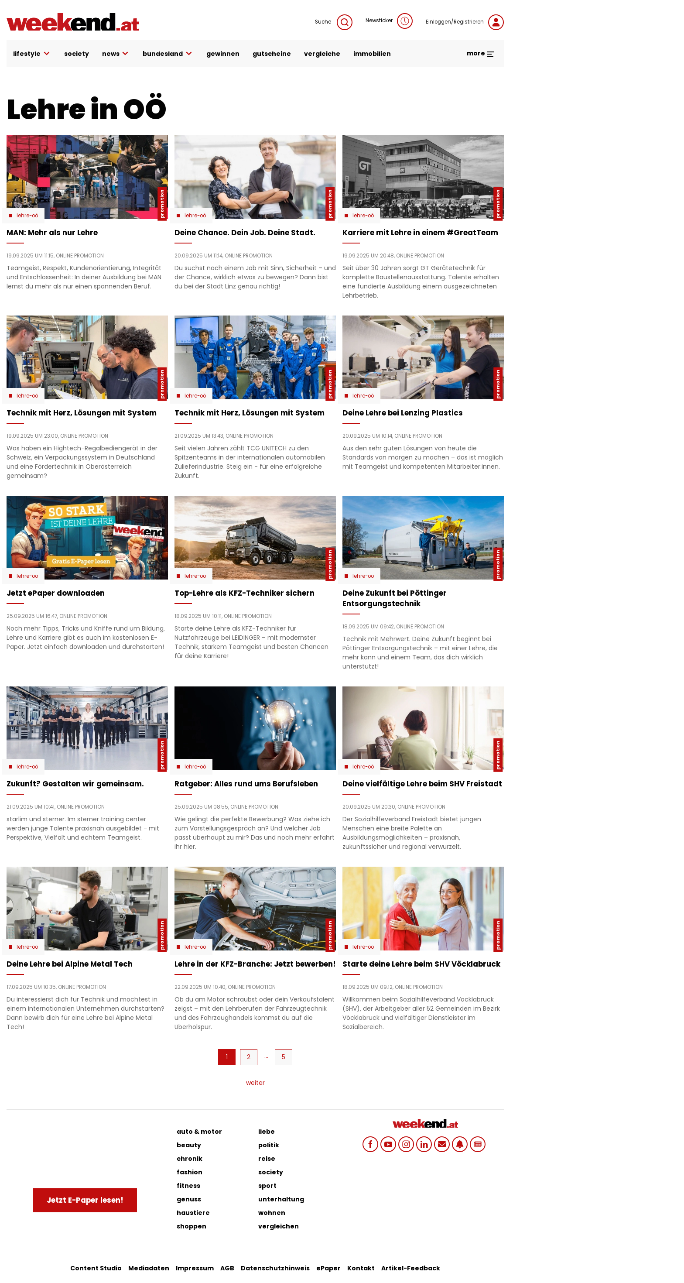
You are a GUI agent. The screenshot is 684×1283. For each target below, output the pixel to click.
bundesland (168, 53)
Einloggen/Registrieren (465, 22)
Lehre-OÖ (27, 215)
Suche (333, 22)
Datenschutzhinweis (275, 1268)
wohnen (271, 1212)
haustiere (193, 1212)
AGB (227, 1268)
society (76, 53)
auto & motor (199, 1131)
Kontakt (361, 1268)
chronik (189, 1158)
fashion (189, 1172)
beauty (189, 1145)
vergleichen (278, 1226)
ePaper (328, 1268)
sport (267, 1185)
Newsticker (389, 21)
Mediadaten (148, 1268)
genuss (189, 1199)
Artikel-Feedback (410, 1268)
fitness (188, 1185)
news (116, 53)
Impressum (195, 1268)
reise (266, 1158)
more (481, 53)
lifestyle (32, 53)
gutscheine (272, 53)
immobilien (372, 53)
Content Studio (96, 1268)
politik (268, 1145)
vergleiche (322, 53)
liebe (266, 1131)
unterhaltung (281, 1199)
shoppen (191, 1226)
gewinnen (222, 53)
